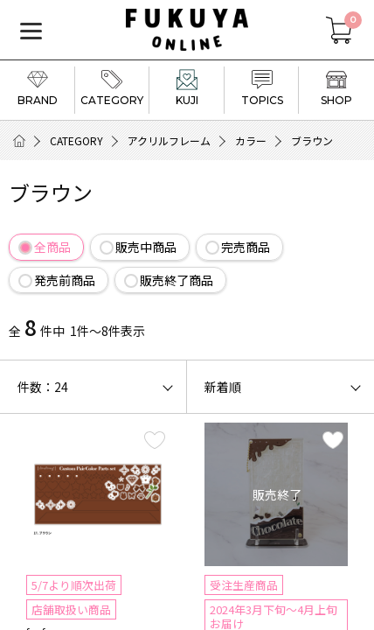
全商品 (52, 247)
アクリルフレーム (169, 140)
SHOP (336, 88)
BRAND (37, 88)
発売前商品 (64, 280)
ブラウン (312, 140)
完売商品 (245, 247)
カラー (251, 140)
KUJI (187, 88)
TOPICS (262, 88)
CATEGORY (112, 88)
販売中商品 (146, 247)
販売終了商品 (176, 280)
